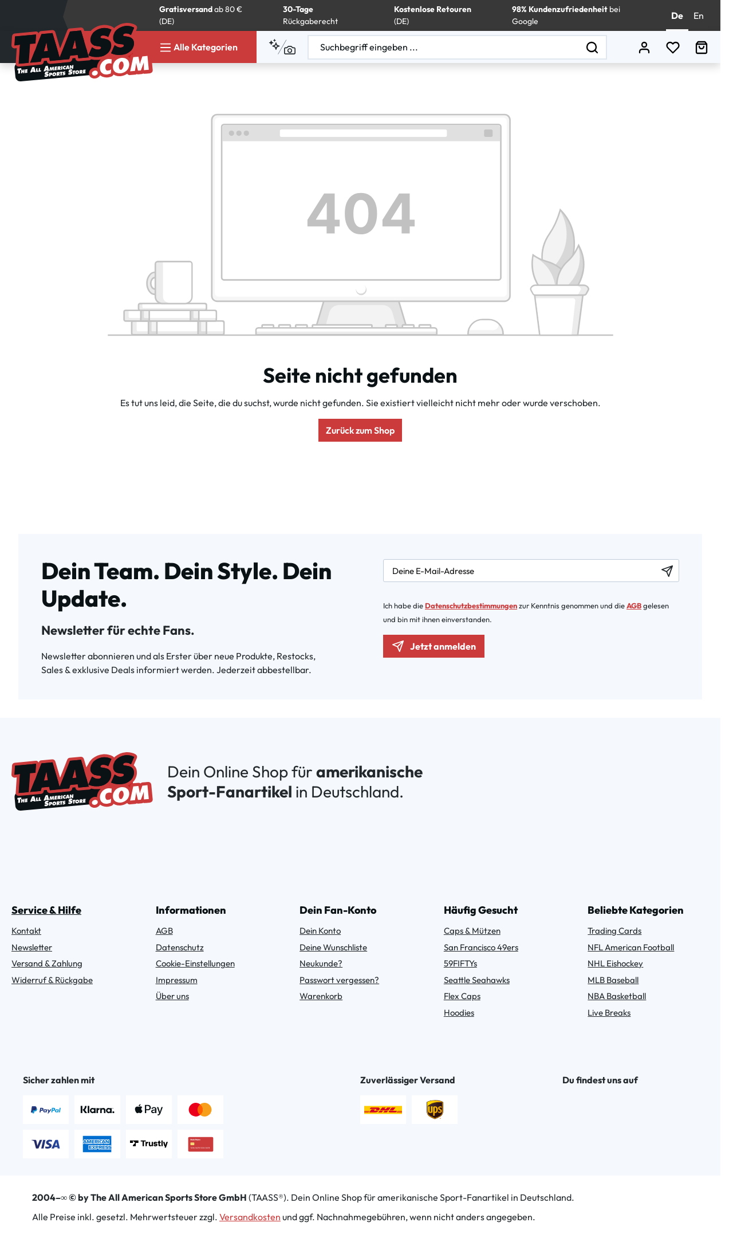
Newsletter (31, 947)
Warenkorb (321, 996)
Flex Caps (462, 996)
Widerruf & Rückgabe (52, 979)
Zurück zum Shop (360, 430)
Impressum (177, 979)
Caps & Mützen (472, 930)
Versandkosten (250, 1217)
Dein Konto (320, 930)
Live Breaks (609, 1012)
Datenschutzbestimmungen (471, 605)
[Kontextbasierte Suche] (282, 47)
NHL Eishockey (615, 963)
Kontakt (26, 930)
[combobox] (444, 47)
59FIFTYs (460, 963)
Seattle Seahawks (477, 979)
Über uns (172, 996)
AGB (633, 605)
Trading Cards (614, 930)
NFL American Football (631, 947)
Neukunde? (321, 963)
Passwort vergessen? (339, 979)
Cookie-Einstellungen (195, 963)
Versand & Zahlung (46, 963)
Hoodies (459, 1012)
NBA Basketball (617, 996)
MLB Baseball (613, 979)
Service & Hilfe (46, 910)
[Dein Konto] (644, 47)
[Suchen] (592, 47)
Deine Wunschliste (333, 947)
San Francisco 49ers (481, 947)
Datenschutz (180, 947)
